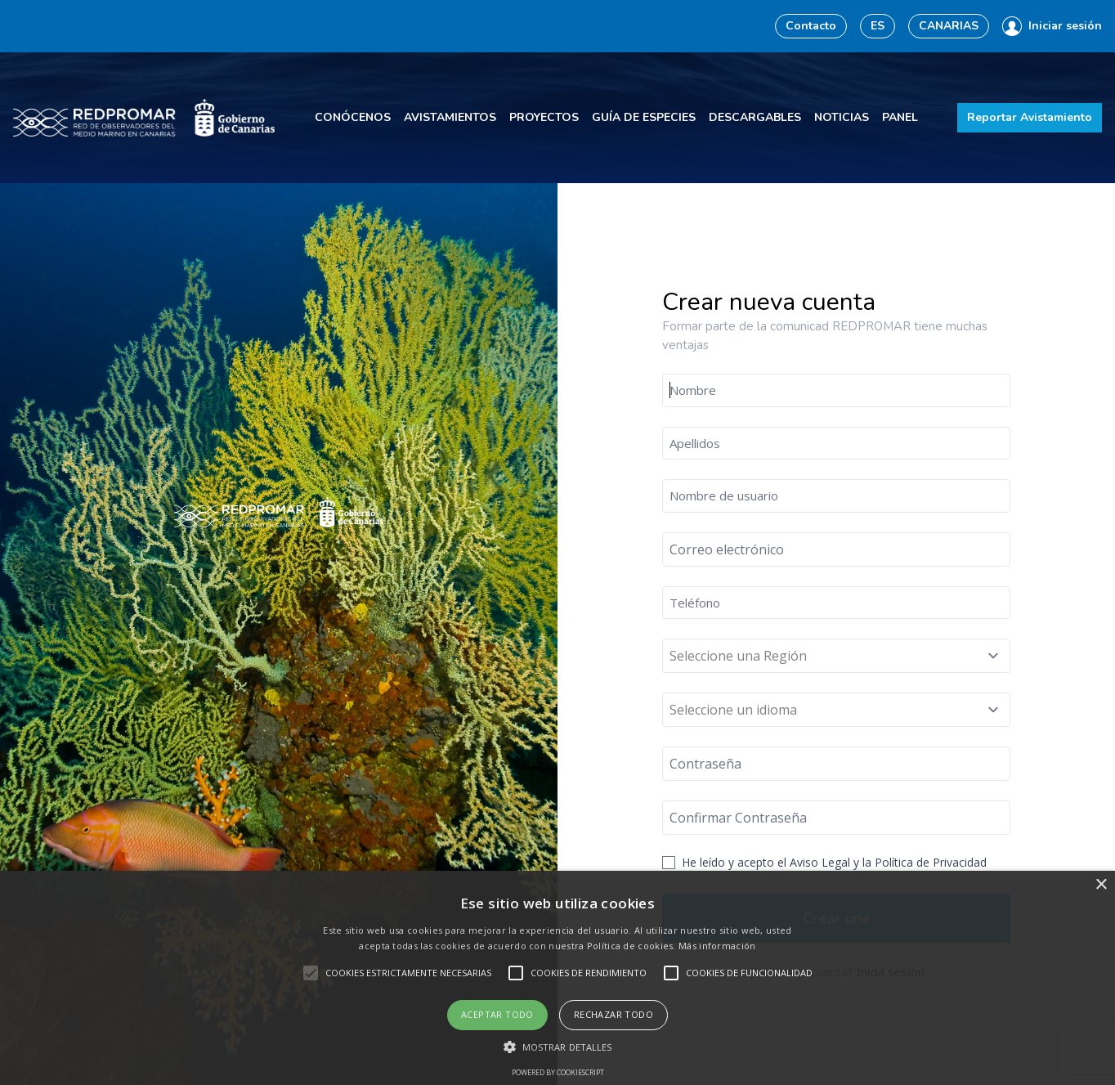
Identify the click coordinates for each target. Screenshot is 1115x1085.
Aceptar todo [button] (497, 1014)
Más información (717, 945)
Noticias (841, 117)
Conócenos (353, 117)
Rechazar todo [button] (613, 1014)
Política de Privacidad (931, 862)
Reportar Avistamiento (1029, 117)
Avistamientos (450, 117)
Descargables (755, 117)
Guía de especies (644, 117)
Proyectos (544, 117)
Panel (900, 117)
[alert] (557, 978)
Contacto (811, 26)
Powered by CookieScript (558, 1072)
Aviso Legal (820, 862)
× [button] (1101, 885)
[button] (558, 1046)
